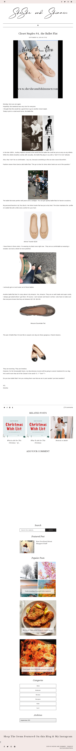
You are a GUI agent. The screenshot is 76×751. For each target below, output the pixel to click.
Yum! (38, 708)
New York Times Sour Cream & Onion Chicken (38, 630)
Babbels (38, 690)
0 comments (68, 407)
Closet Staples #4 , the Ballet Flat (38, 33)
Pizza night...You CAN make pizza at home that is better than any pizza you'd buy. (38, 669)
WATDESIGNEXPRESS (66, 748)
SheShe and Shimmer (58, 746)
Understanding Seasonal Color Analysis (38, 591)
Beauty (38, 695)
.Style (38, 686)
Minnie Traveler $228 (30, 241)
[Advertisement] (38, 508)
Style (45, 37)
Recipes (38, 699)
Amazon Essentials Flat (38, 323)
